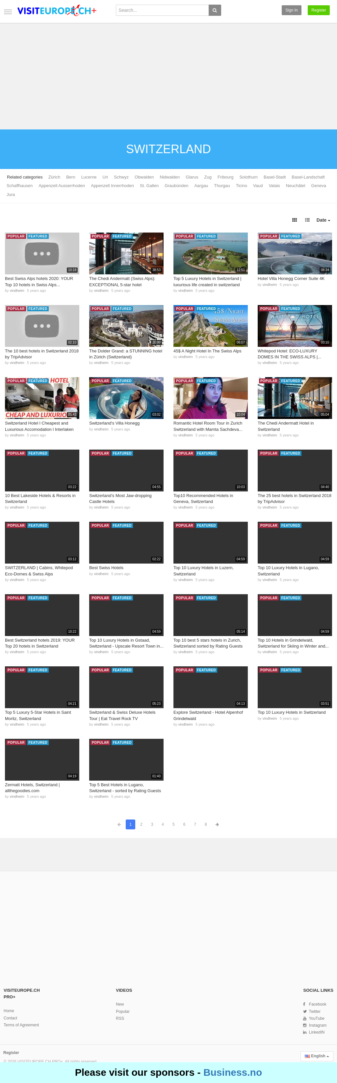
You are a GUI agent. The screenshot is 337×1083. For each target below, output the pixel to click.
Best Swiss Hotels (106, 567)
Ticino (241, 185)
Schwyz (121, 177)
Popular (122, 1011)
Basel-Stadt (275, 177)
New (120, 1004)
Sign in (291, 10)
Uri (105, 177)
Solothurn (248, 177)
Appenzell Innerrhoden (112, 185)
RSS (120, 1018)
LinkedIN (316, 1032)
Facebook (317, 1004)
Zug (208, 177)
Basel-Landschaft (308, 177)
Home (9, 1011)
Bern (70, 177)
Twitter (315, 1011)
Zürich (54, 177)
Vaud (258, 185)
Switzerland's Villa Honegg (114, 423)
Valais (274, 185)
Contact (10, 1018)
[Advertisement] (168, 73)
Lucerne (89, 177)
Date (323, 220)
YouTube (316, 1018)
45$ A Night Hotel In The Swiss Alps (207, 350)
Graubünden (176, 185)
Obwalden (144, 177)
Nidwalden (170, 177)
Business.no (232, 1072)
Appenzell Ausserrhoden (62, 185)
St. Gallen (149, 185)
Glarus (192, 177)
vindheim (17, 290)
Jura (11, 194)
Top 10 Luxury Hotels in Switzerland (292, 712)
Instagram (317, 1025)
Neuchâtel (295, 185)
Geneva (318, 185)
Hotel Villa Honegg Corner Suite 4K (291, 278)
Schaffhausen (20, 185)
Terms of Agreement (21, 1025)
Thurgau (222, 185)
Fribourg (225, 177)
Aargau (201, 185)
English (317, 1056)
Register (318, 10)
